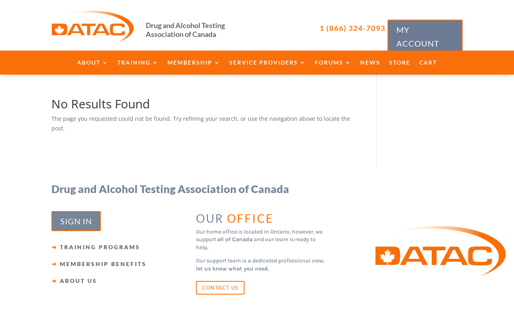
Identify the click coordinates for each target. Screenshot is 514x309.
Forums (329, 63)
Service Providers (263, 63)
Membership (189, 63)
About (88, 63)
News (370, 63)
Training (134, 63)
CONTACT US (220, 288)
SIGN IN (76, 221)
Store (399, 63)
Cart (428, 63)
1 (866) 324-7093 (353, 28)
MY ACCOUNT (417, 36)
